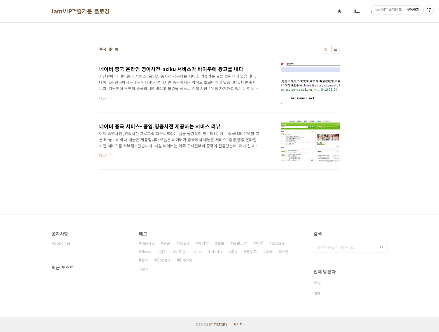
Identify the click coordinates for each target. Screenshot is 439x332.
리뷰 (234, 251)
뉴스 (198, 251)
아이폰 (180, 251)
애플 (259, 243)
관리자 (238, 324)
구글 (166, 243)
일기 (163, 251)
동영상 (203, 243)
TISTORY (220, 324)
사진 (284, 251)
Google (164, 260)
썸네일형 (326, 49)
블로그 (251, 251)
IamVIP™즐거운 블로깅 (80, 11)
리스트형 (335, 49)
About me (61, 243)
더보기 (143, 269)
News (146, 251)
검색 (382, 247)
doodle (278, 243)
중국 (269, 251)
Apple (184, 243)
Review (148, 243)
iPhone (185, 260)
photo (216, 251)
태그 (356, 11)
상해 (144, 260)
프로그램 (240, 243)
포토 (221, 243)
